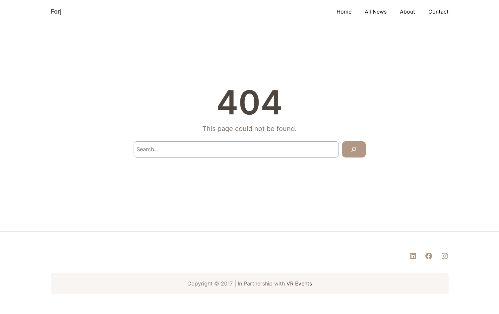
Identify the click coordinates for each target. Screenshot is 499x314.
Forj (56, 11)
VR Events (299, 283)
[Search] (354, 149)
